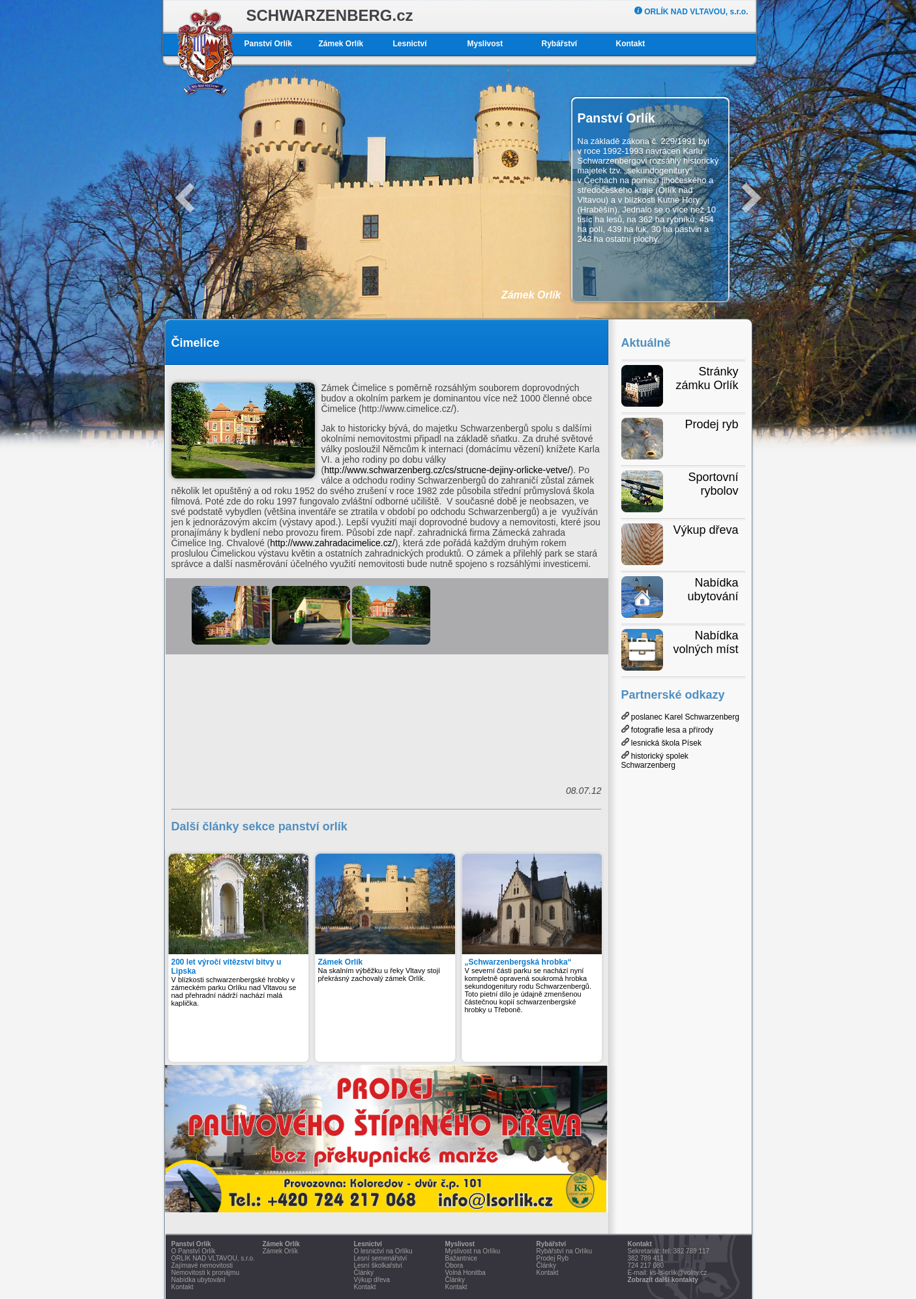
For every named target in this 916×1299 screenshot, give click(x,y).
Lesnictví (410, 43)
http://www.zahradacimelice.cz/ (332, 543)
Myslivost (485, 43)
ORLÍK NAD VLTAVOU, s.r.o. (691, 11)
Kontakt (630, 43)
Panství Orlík (268, 43)
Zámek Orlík (341, 43)
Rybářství (560, 43)
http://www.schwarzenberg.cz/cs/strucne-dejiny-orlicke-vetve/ (447, 470)
